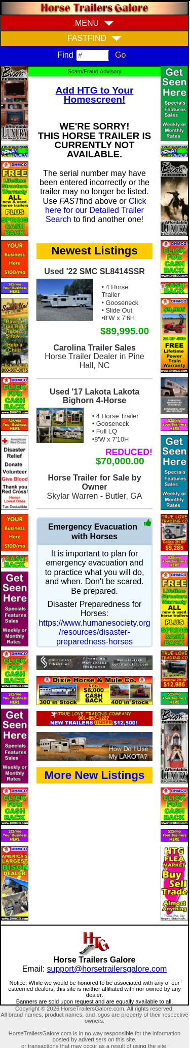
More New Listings (95, 775)
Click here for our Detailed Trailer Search (95, 210)
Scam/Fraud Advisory (94, 71)
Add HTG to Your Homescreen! (95, 95)
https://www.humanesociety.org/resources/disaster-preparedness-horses (94, 632)
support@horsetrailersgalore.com (107, 969)
